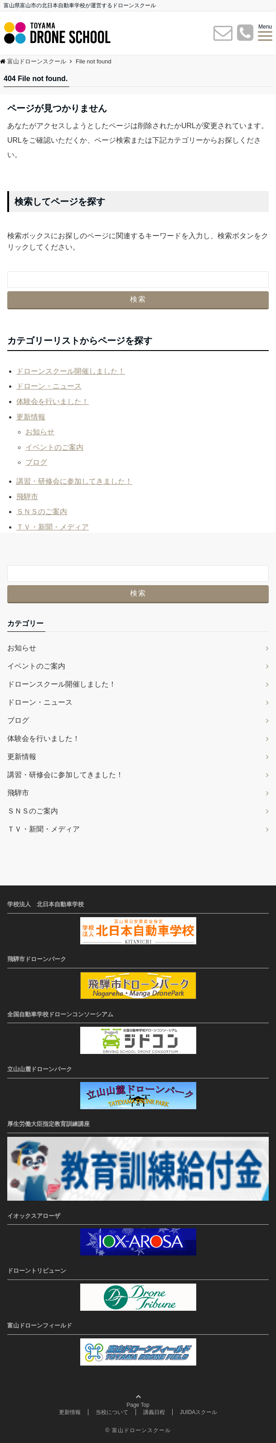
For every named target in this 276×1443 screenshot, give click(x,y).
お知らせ (39, 432)
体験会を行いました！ (52, 401)
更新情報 (30, 417)
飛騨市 (27, 496)
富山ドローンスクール (141, 1430)
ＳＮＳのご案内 (41, 511)
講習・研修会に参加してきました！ (74, 481)
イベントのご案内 (54, 447)
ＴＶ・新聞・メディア (52, 527)
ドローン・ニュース (49, 386)
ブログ (36, 462)
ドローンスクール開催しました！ (70, 371)
